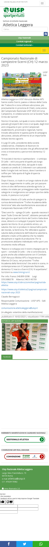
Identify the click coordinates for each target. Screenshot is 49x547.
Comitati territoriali (24, 45)
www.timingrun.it (21, 272)
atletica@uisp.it (16, 478)
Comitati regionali (24, 41)
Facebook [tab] (7, 357)
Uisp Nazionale (24, 38)
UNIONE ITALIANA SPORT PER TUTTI (15, 2)
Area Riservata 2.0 (11, 488)
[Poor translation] (9, 502)
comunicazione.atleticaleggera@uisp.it (19, 308)
